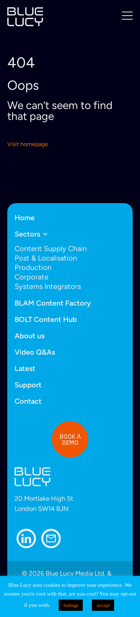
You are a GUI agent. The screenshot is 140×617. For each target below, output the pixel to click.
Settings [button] (70, 605)
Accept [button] (103, 605)
